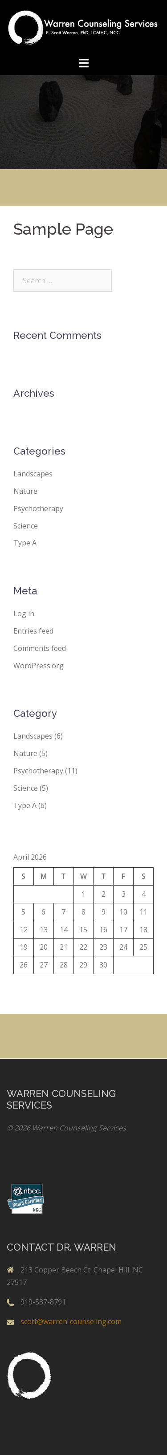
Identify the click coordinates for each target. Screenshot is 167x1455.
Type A (25, 543)
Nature (25, 491)
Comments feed (39, 648)
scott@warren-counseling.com (71, 1321)
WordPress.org (38, 666)
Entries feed (33, 631)
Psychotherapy (38, 508)
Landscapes (33, 474)
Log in (23, 613)
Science (25, 526)
